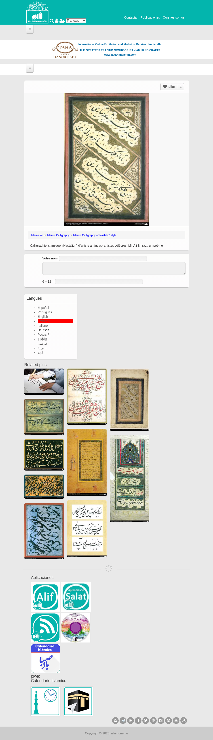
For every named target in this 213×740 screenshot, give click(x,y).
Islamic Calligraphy (58, 235)
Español (43, 308)
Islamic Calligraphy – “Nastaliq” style (94, 235)
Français (44, 321)
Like (172, 86)
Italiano (43, 325)
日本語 (42, 339)
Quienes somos (173, 17)
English (43, 316)
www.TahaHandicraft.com (120, 54)
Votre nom (50, 258)
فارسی (42, 343)
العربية (42, 348)
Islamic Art (37, 235)
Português (45, 312)
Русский (43, 334)
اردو (40, 352)
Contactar (131, 17)
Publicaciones (150, 17)
